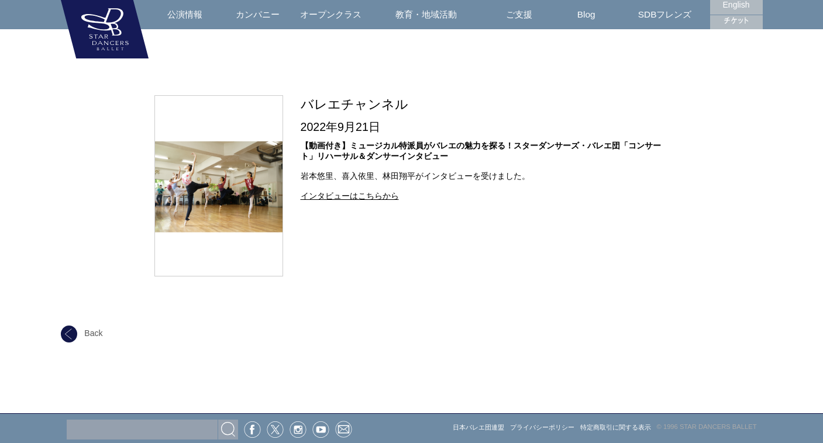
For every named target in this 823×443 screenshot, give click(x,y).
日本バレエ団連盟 (478, 427)
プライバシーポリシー (542, 427)
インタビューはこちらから (350, 195)
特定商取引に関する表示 (615, 427)
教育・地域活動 (426, 14)
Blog (586, 14)
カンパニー (258, 14)
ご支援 (519, 14)
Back (82, 333)
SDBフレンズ (665, 14)
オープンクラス (330, 14)
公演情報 (184, 14)
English (736, 4)
